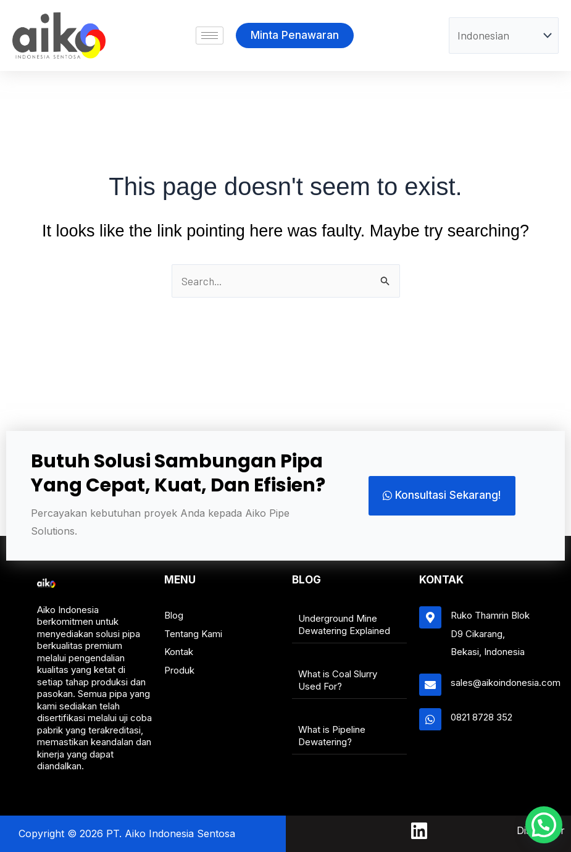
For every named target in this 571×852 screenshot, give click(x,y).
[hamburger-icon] (209, 35)
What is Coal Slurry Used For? (337, 680)
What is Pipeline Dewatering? (331, 736)
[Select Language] (504, 35)
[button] (540, 821)
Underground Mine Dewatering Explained (344, 624)
